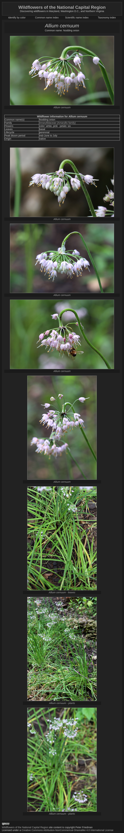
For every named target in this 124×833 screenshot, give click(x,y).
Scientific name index (77, 17)
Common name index (47, 17)
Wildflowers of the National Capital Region (25, 827)
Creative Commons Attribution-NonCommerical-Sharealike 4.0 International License (67, 830)
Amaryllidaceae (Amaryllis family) (57, 122)
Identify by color (17, 17)
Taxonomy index (107, 17)
